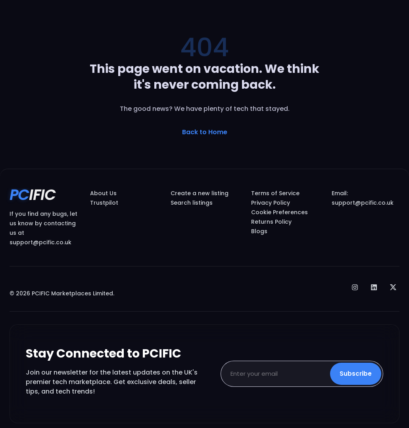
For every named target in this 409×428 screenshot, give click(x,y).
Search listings (192, 203)
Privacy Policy (270, 203)
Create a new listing (200, 193)
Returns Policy (271, 222)
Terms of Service (275, 193)
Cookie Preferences (279, 212)
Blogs (259, 231)
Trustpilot (104, 203)
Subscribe (356, 373)
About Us (103, 193)
